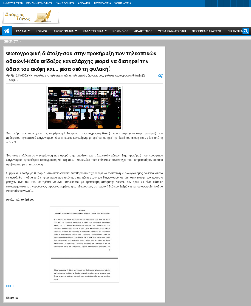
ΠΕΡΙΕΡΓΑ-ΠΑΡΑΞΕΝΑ (207, 31)
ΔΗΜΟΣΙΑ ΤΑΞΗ (13, 3)
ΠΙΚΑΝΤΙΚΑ (235, 31)
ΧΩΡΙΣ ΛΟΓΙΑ (122, 3)
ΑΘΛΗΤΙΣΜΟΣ (143, 31)
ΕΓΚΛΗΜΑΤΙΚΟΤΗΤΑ (39, 3)
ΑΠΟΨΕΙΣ (84, 3)
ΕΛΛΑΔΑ (21, 31)
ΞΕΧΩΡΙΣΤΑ (11, 41)
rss (227, 3)
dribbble (240, 3)
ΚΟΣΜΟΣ (42, 31)
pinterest (246, 3)
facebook (214, 3)
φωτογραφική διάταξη (128, 75)
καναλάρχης (41, 75)
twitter (208, 3)
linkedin (234, 3)
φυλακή (109, 75)
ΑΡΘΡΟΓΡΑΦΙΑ (64, 31)
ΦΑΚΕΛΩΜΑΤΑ (65, 3)
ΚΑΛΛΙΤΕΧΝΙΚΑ (93, 31)
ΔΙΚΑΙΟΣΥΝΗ (24, 75)
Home (7, 31)
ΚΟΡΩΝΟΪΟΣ (120, 31)
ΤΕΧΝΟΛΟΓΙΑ (102, 3)
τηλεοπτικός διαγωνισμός (87, 75)
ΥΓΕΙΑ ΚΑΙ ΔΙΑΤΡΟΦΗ (172, 31)
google (221, 3)
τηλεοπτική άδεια (60, 75)
